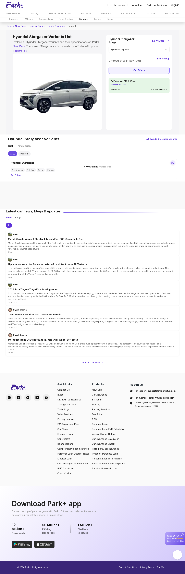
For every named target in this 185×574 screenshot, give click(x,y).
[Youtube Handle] (46, 397)
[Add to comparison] (172, 163)
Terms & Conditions (128, 567)
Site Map (161, 567)
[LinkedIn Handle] (37, 397)
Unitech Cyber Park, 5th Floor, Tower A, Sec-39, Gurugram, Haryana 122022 (155, 404)
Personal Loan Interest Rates (73, 453)
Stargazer (14, 19)
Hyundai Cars (35, 26)
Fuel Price (97, 414)
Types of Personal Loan (105, 453)
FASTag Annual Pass (68, 424)
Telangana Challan (67, 404)
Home (9, 26)
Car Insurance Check (103, 443)
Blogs (60, 394)
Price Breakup (66, 19)
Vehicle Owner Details (103, 434)
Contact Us (63, 389)
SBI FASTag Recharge (69, 399)
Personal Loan (100, 424)
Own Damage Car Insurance (72, 463)
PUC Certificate (65, 468)
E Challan (97, 399)
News (110, 19)
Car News (62, 429)
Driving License (65, 419)
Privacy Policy (147, 567)
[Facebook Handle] (18, 397)
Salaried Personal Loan (104, 468)
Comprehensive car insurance (73, 448)
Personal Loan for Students (107, 458)
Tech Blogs (63, 409)
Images (97, 19)
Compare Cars (65, 434)
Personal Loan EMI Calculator (108, 429)
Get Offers (139, 70)
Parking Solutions (101, 409)
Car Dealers (63, 438)
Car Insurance (99, 394)
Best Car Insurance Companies (108, 463)
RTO (94, 419)
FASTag (96, 404)
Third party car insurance (105, 448)
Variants (83, 19)
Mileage (29, 19)
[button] (92, 242)
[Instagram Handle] (9, 397)
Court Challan (64, 473)
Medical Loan (64, 458)
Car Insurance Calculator (105, 438)
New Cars (20, 26)
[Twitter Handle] (27, 397)
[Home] (14, 5)
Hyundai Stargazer (56, 26)
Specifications (46, 19)
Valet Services (65, 414)
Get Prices (117, 89)
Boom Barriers (65, 443)
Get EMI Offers (159, 90)
